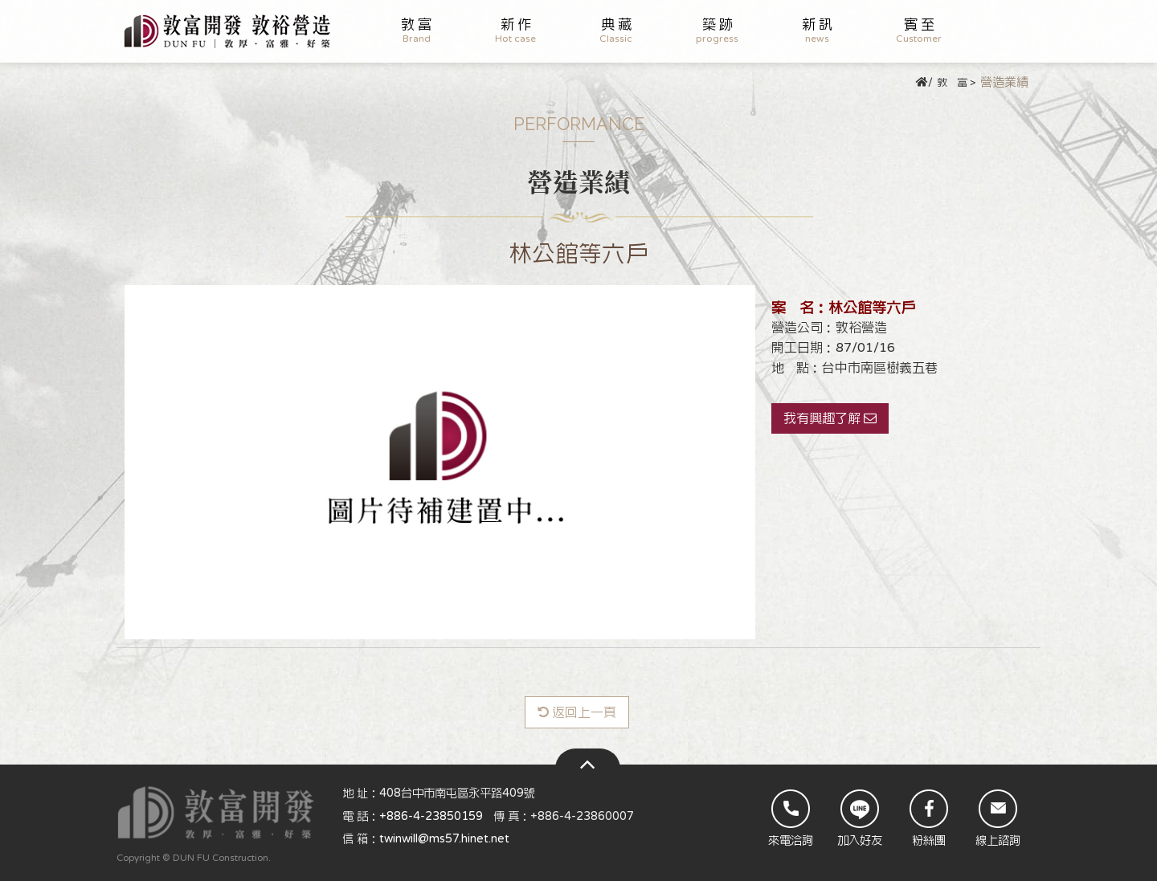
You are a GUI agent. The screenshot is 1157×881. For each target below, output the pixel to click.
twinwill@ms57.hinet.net (444, 839)
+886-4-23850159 (431, 816)
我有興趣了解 (830, 418)
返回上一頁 (577, 712)
